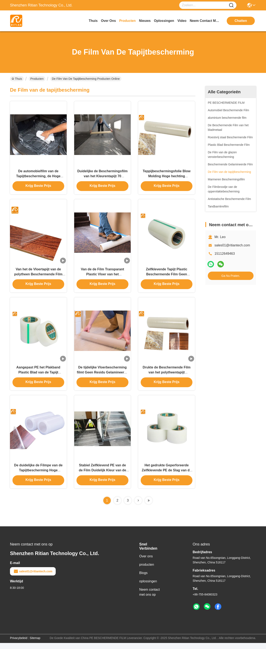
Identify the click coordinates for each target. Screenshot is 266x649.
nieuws (145, 20)
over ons (108, 20)
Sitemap (35, 644)
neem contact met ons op (205, 20)
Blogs (143, 579)
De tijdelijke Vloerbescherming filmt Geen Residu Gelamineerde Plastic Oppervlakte (102, 376)
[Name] (231, 5)
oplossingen (164, 20)
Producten (37, 78)
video (181, 20)
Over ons (146, 562)
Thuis (93, 20)
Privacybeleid (18, 644)
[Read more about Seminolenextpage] (138, 506)
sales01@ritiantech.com (232, 245)
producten (127, 20)
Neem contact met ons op (149, 598)
